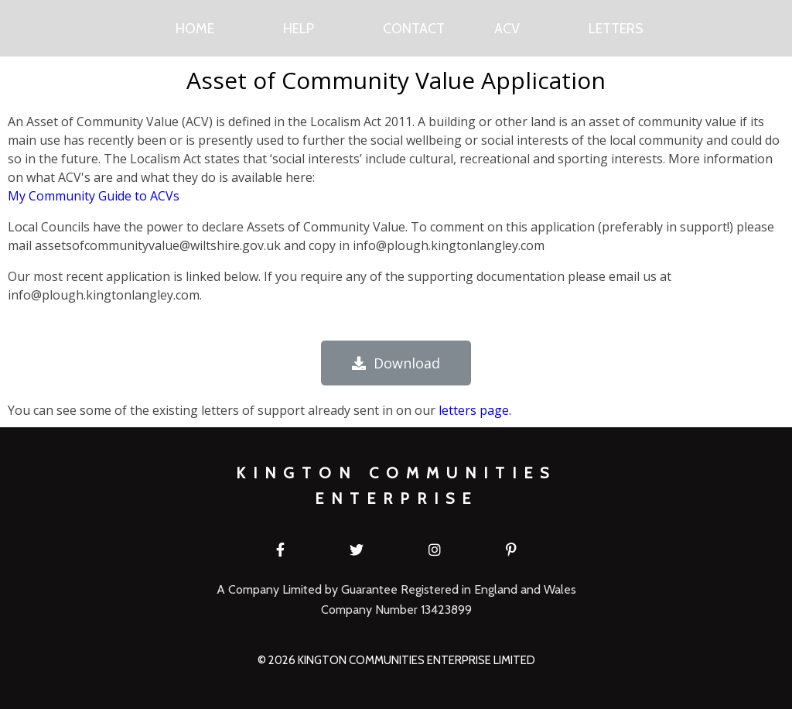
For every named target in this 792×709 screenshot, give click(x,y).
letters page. (475, 410)
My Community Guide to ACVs (93, 195)
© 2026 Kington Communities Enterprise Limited (396, 660)
